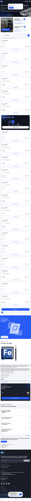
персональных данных (8, 462)
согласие (3, 462)
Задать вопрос (4, 441)
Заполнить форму (6, 29)
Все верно (11, 7)
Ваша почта (4, 460)
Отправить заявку (16, 398)
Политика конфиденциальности (5, 494)
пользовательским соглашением (15, 462)
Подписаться (26, 460)
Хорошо (20, 494)
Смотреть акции (15, 127)
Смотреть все (28, 435)
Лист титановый (5, 40)
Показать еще (15, 309)
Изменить (16, 7)
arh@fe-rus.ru (17, 11)
